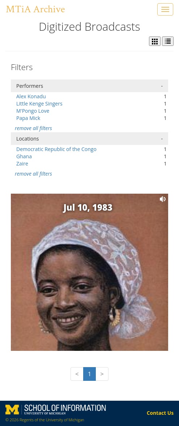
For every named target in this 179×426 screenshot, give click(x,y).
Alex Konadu (31, 96)
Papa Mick (28, 118)
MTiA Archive (35, 9)
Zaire (22, 163)
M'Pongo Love (32, 110)
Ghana (24, 156)
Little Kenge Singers (39, 103)
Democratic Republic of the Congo (56, 149)
